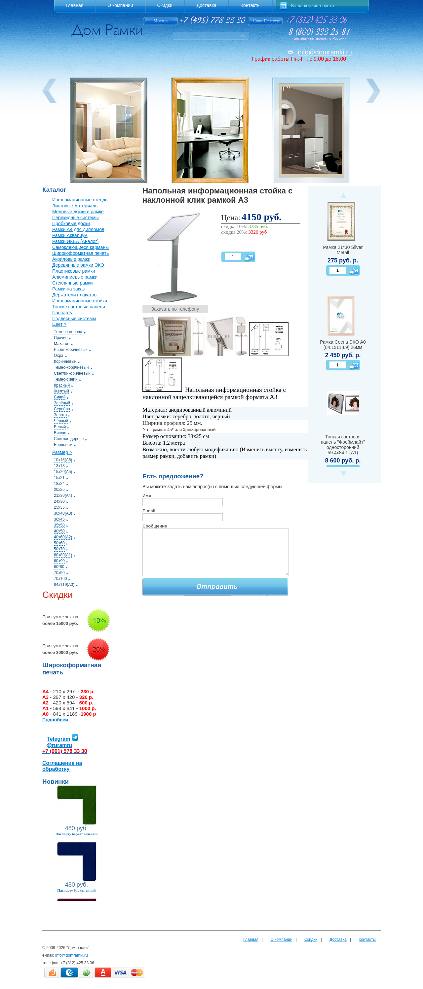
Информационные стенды (80, 199)
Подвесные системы (74, 318)
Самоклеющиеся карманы (80, 247)
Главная (250, 939)
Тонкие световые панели (78, 306)
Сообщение (154, 526)
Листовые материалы (75, 205)
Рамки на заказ (68, 288)
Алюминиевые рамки (74, 277)
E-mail (148, 510)
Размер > (62, 452)
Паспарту (62, 312)
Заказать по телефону (175, 309)
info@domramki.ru (325, 52)
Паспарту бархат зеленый (77, 834)
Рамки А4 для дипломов (78, 229)
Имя (146, 495)
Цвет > (59, 324)
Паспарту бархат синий (76, 890)
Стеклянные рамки (72, 283)
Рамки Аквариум (70, 235)
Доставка (338, 939)
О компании (281, 939)
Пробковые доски (71, 223)
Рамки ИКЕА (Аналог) (75, 241)
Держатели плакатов (74, 294)
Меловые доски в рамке (78, 211)
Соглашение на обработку (62, 766)
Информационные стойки (79, 300)
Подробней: (56, 719)
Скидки (311, 939)
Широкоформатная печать (80, 253)
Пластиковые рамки (73, 271)
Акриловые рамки (71, 259)
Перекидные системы (75, 217)
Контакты (367, 939)
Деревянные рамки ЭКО (78, 265)
